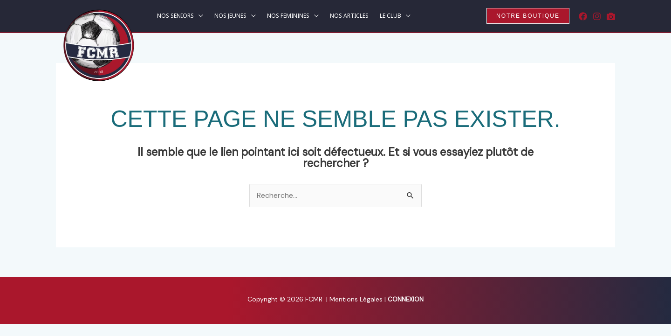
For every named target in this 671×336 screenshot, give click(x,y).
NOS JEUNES (230, 16)
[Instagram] (597, 16)
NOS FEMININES (288, 16)
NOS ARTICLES (349, 16)
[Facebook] (583, 16)
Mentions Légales (356, 299)
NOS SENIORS (175, 16)
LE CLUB (390, 16)
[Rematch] (611, 16)
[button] (527, 16)
